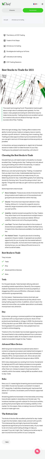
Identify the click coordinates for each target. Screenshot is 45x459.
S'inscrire (12, 10)
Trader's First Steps (12, 40)
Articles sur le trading (18, 20)
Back (7, 442)
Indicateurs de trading (13, 57)
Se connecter (33, 10)
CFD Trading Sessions (12, 62)
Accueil (6, 20)
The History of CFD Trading (14, 35)
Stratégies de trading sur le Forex (16, 51)
